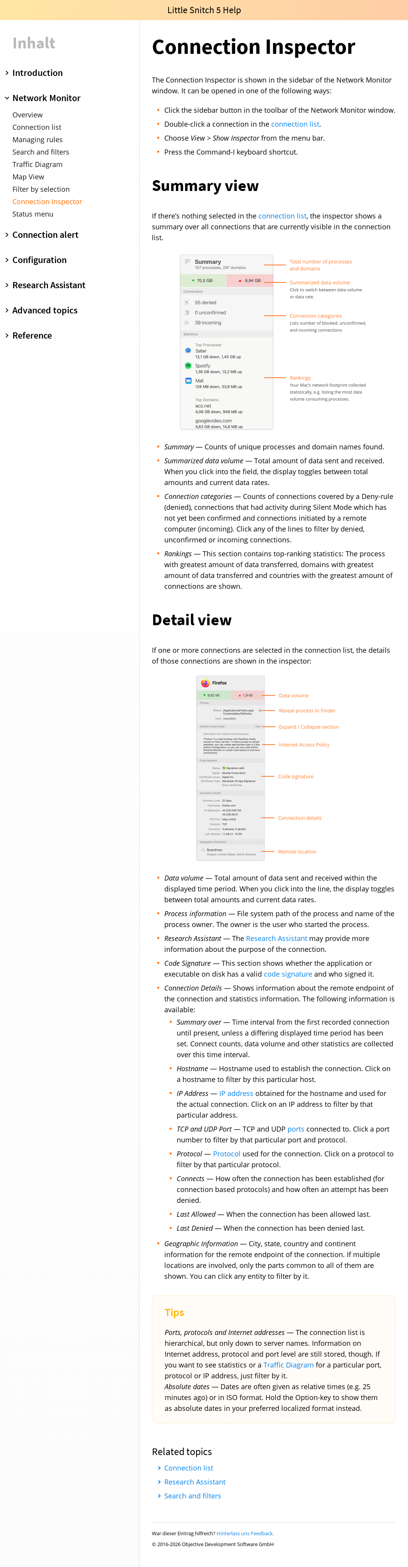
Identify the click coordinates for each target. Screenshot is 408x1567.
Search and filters (40, 152)
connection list (295, 124)
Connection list (36, 127)
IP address (236, 1093)
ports (296, 1129)
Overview (27, 114)
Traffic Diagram (37, 164)
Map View (28, 176)
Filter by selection (41, 189)
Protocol (227, 1153)
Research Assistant (276, 938)
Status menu (32, 213)
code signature (288, 974)
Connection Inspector (47, 201)
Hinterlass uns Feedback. (245, 1533)
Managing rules (37, 139)
